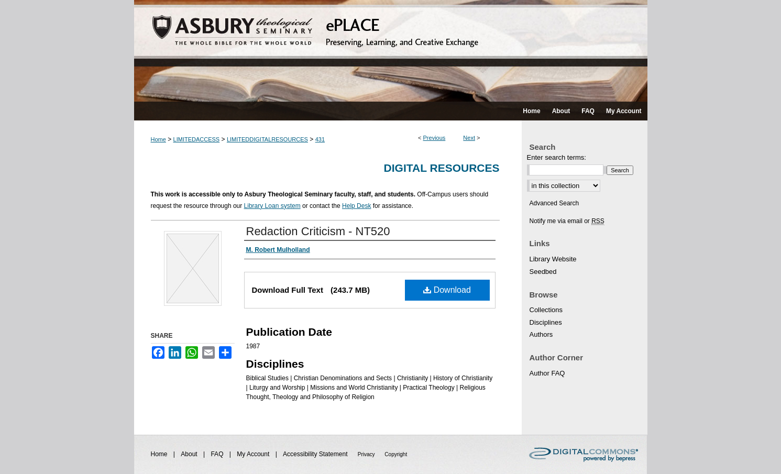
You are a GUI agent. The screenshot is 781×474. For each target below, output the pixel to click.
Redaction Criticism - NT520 (318, 231)
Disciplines (546, 322)
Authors (541, 334)
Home (158, 139)
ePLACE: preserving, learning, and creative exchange (390, 51)
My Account (254, 454)
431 (320, 139)
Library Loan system (272, 206)
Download (447, 289)
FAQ (218, 454)
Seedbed (543, 271)
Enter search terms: (556, 157)
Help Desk (356, 206)
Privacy (367, 454)
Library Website (553, 259)
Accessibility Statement (316, 454)
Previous (434, 138)
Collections (546, 310)
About (190, 454)
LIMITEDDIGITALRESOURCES (267, 139)
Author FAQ (547, 373)
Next (469, 138)
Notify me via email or (567, 221)
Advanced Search (554, 203)
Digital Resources (442, 168)
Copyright (395, 454)
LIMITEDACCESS (196, 139)
